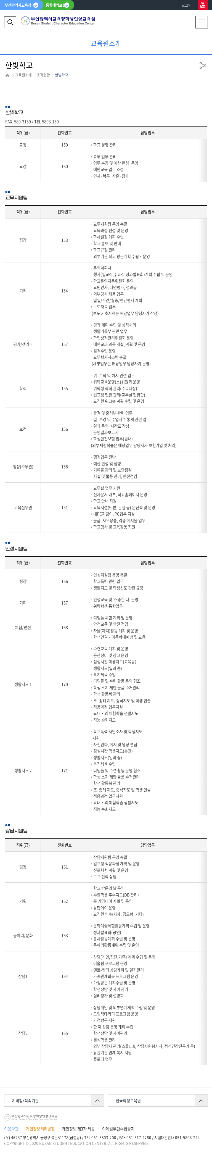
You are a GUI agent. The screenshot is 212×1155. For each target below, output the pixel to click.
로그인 (187, 5)
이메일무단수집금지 (118, 1129)
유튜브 (203, 5)
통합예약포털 (56, 5)
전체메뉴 (201, 20)
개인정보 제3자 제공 (78, 1129)
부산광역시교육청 (18, 5)
